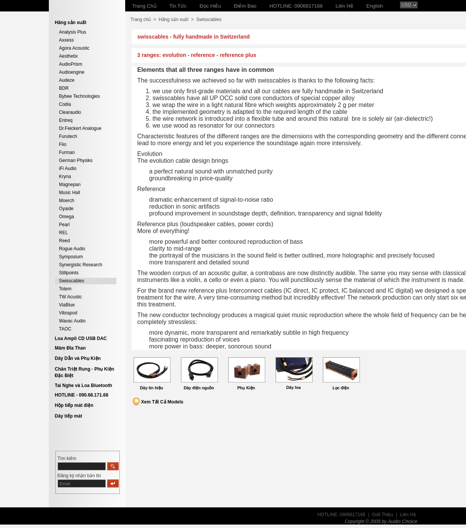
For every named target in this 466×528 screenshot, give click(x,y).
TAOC (65, 329)
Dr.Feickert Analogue (80, 128)
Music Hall (69, 192)
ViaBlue (67, 305)
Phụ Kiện (246, 387)
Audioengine (72, 72)
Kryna (65, 176)
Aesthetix (68, 56)
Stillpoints (69, 272)
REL (63, 232)
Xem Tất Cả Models (162, 402)
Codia (65, 104)
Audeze (67, 80)
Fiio (62, 144)
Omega (66, 216)
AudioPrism (70, 64)
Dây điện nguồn (199, 387)
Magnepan (70, 184)
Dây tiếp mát (68, 416)
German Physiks (76, 160)
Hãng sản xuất (174, 19)
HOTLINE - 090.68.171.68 (81, 395)
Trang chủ (141, 19)
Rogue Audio (72, 248)
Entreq (66, 120)
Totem (65, 289)
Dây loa (293, 387)
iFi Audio (68, 168)
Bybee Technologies (79, 96)
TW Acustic (70, 297)
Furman (67, 152)
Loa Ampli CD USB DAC (81, 338)
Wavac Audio (72, 321)
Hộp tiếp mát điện (74, 405)
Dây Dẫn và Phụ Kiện (78, 358)
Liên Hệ (408, 514)
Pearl (64, 224)
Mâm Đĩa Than (70, 348)
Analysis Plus (72, 32)
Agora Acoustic (74, 48)
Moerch (66, 200)
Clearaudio (70, 112)
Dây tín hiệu (151, 387)
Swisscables (71, 280)
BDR (64, 88)
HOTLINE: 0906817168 (341, 514)
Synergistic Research (80, 264)
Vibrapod (68, 313)
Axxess (66, 40)
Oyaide (66, 208)
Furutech (68, 136)
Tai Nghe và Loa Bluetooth (83, 385)
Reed (64, 240)
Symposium (71, 256)
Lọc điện (340, 387)
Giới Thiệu (382, 514)
